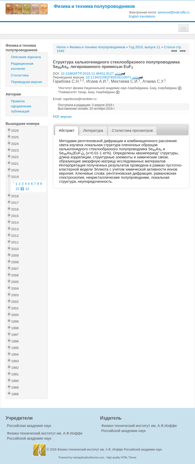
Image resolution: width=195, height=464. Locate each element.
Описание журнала (26, 57)
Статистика (20, 75)
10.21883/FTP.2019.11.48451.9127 (93, 73)
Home (61, 47)
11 (22, 189)
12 (27, 189)
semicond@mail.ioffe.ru (173, 12)
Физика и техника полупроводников (94, 6)
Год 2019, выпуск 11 (144, 47)
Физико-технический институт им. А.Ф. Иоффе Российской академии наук (109, 449)
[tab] (66, 130)
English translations (142, 16)
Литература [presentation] (93, 130)
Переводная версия (26, 82)
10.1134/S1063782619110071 (114, 77)
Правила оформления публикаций (21, 106)
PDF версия (62, 117)
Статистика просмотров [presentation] (132, 130)
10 (17, 189)
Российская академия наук (29, 426)
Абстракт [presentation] (67, 130)
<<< (174, 51)
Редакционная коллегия (22, 66)
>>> (183, 51)
